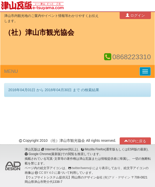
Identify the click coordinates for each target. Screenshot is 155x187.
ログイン (135, 15)
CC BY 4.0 (46, 173)
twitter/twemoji (81, 168)
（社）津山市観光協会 (39, 32)
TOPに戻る (135, 141)
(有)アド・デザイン (116, 177)
